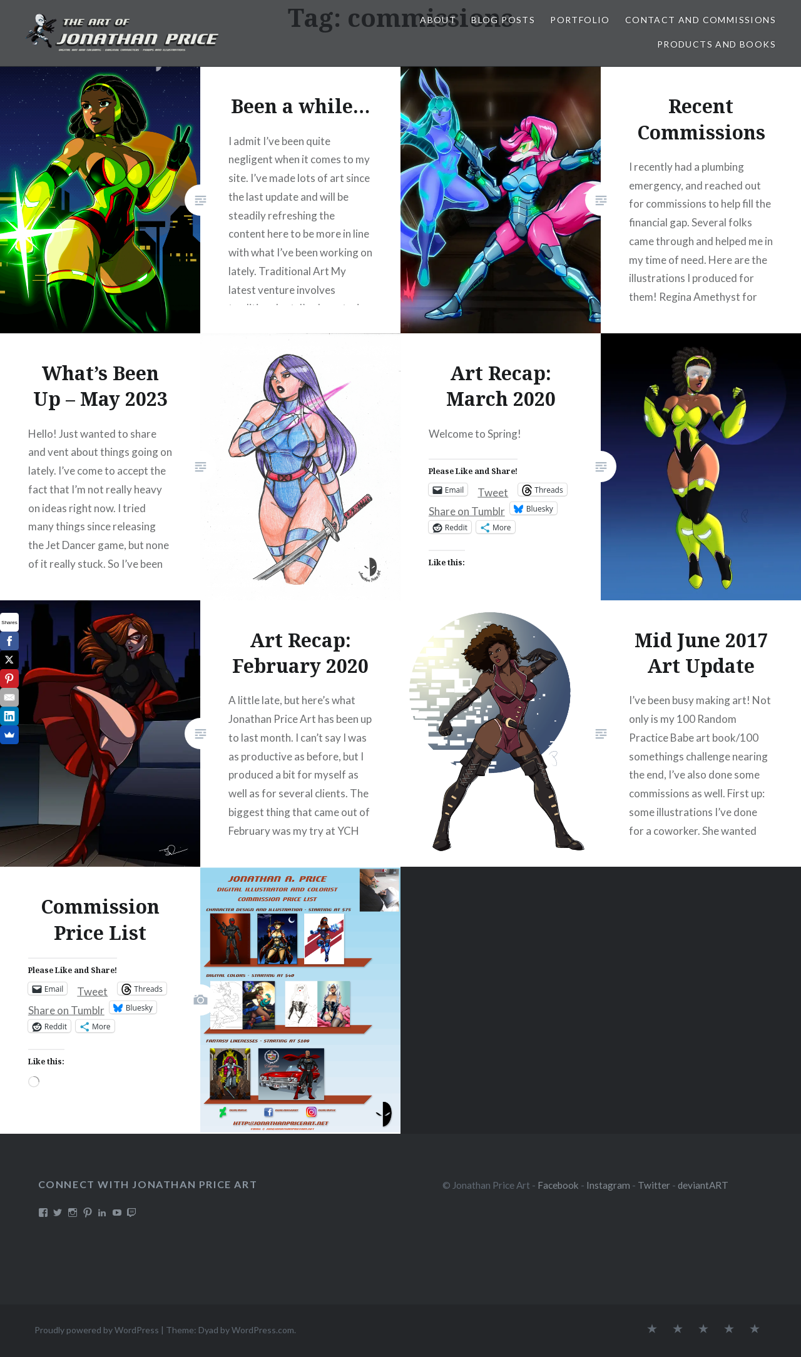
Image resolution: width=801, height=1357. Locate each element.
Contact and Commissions (700, 19)
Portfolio (580, 19)
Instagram (608, 1185)
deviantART (703, 1185)
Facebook (558, 1185)
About (438, 19)
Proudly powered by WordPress (96, 1329)
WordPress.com (263, 1329)
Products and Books (716, 44)
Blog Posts (503, 19)
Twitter (654, 1185)
